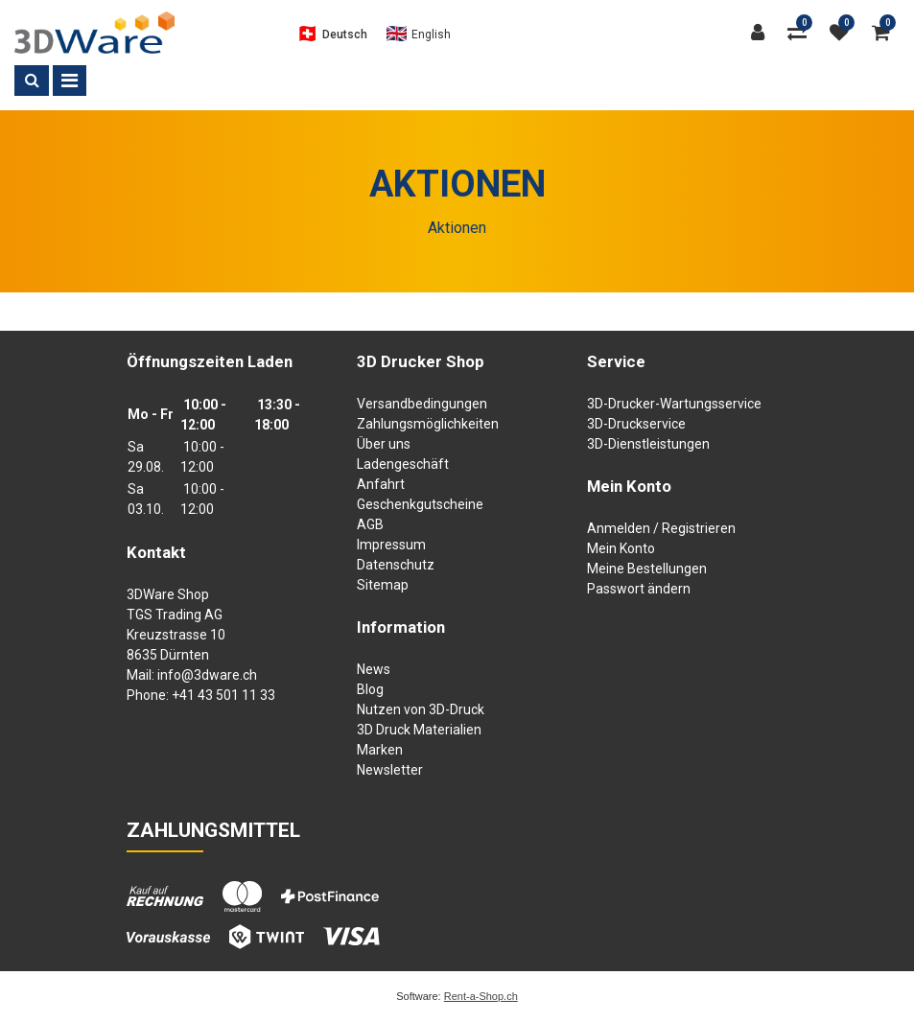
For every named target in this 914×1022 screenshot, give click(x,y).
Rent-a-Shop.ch (481, 996)
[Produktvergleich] (801, 32)
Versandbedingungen (422, 403)
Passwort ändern (639, 588)
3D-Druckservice (636, 423)
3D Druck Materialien (419, 729)
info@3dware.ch (207, 675)
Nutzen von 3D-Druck (420, 709)
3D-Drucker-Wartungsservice (674, 403)
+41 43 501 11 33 (223, 695)
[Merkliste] (844, 32)
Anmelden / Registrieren (661, 528)
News (373, 669)
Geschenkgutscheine (420, 504)
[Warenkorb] (886, 32)
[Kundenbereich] (762, 32)
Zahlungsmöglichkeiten (428, 423)
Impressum (391, 544)
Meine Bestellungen (647, 568)
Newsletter (390, 770)
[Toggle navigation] (69, 80)
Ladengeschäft (403, 464)
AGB (370, 524)
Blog (370, 689)
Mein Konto (621, 548)
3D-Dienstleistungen (648, 444)
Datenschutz (395, 564)
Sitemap (383, 584)
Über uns (383, 444)
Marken (380, 749)
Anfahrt (381, 484)
